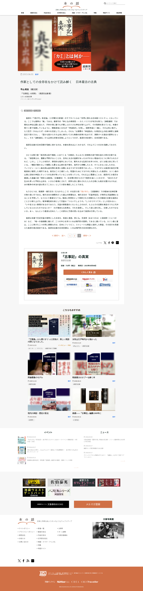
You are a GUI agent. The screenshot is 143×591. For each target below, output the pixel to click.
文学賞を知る (61, 13)
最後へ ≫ (87, 235)
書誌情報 (119, 13)
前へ (63, 235)
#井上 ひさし (76, 346)
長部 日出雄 (28, 111)
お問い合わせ (24, 542)
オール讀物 (62, 532)
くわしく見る (86, 272)
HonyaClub (105, 285)
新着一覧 (41, 528)
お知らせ (22, 538)
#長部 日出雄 (85, 346)
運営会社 (22, 535)
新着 (22, 13)
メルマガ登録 (93, 504)
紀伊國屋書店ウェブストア (71, 285)
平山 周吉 (24, 89)
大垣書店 (88, 291)
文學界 (60, 528)
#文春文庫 (28, 97)
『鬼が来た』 (84, 191)
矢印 (76, 467)
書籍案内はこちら (50, 504)
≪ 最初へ (56, 235)
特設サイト (106, 13)
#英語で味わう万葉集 (51, 348)
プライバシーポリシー (27, 532)
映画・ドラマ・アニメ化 (79, 13)
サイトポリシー (24, 528)
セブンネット (105, 280)
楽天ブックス (88, 280)
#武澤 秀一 (31, 420)
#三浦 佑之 (76, 420)
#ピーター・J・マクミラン (36, 348)
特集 (95, 13)
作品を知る (47, 13)
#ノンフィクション (34, 99)
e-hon (88, 285)
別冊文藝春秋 (63, 535)
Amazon (71, 280)
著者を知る (33, 13)
